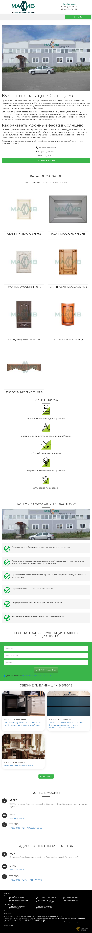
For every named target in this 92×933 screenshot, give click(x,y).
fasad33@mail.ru (46, 155)
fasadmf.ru (14, 916)
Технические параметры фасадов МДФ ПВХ (18, 907)
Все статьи (46, 776)
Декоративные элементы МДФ (24, 392)
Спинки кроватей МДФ (45, 902)
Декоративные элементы (73, 899)
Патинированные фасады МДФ (68, 287)
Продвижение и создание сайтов (82, 929)
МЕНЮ (78, 17)
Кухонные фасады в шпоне (24, 287)
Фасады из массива (16, 897)
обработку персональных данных (37, 676)
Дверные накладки (70, 900)
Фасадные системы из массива (48, 899)
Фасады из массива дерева (24, 234)
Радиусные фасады (70, 897)
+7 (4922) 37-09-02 (69, 9)
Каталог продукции (11, 896)
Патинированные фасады (46, 897)
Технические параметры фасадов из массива (45, 907)
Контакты (7, 913)
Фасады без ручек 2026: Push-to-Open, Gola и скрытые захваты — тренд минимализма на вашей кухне (66, 725)
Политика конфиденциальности (49, 916)
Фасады (12, 899)
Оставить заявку (46, 160)
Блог (6, 910)
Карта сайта (8, 926)
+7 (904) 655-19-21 (69, 6)
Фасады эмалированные (18, 900)
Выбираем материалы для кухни (18, 765)
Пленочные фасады (44, 900)
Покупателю (9, 905)
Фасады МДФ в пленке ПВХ (24, 339)
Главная (7, 893)
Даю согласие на (28, 676)
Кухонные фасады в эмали (68, 234)
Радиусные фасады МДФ (68, 339)
